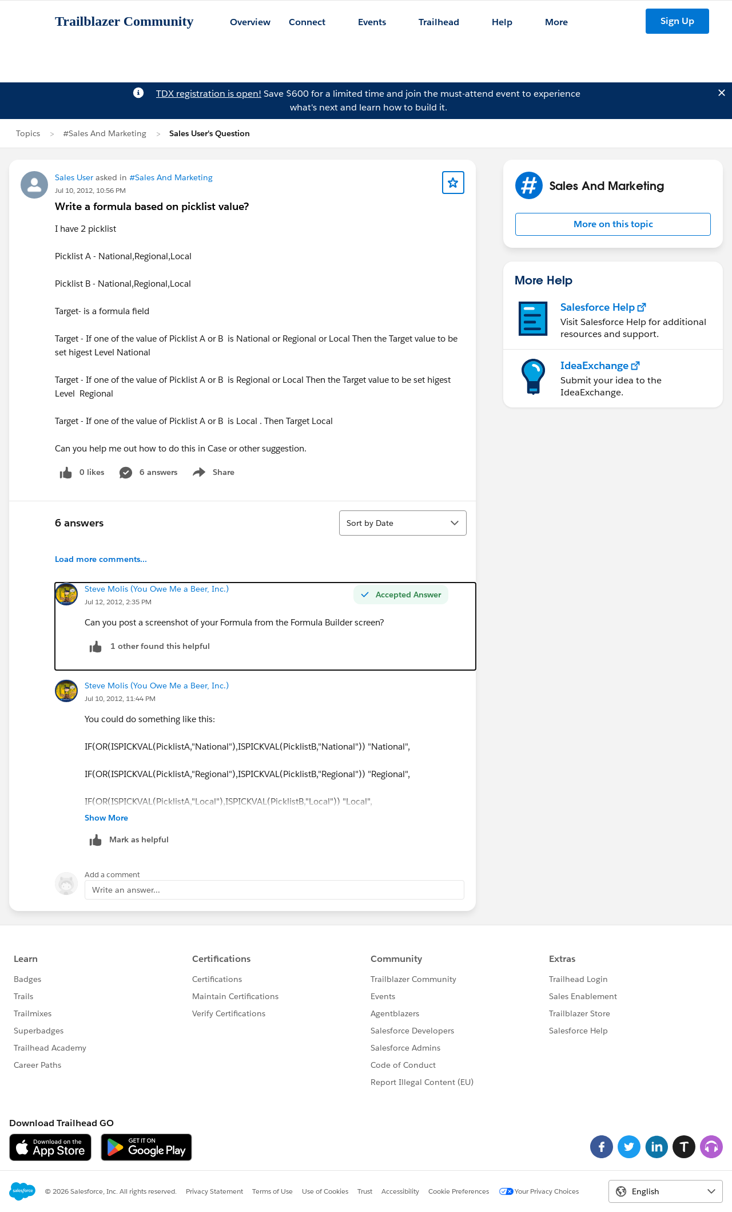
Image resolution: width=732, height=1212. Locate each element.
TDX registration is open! (208, 94)
